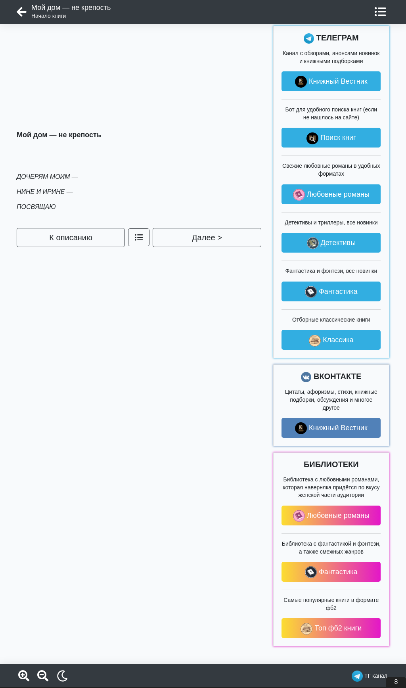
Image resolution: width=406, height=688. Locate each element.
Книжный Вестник (331, 82)
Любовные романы (331, 195)
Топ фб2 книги (331, 629)
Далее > (207, 237)
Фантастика (331, 292)
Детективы (331, 243)
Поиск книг (331, 138)
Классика (331, 341)
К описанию (70, 237)
